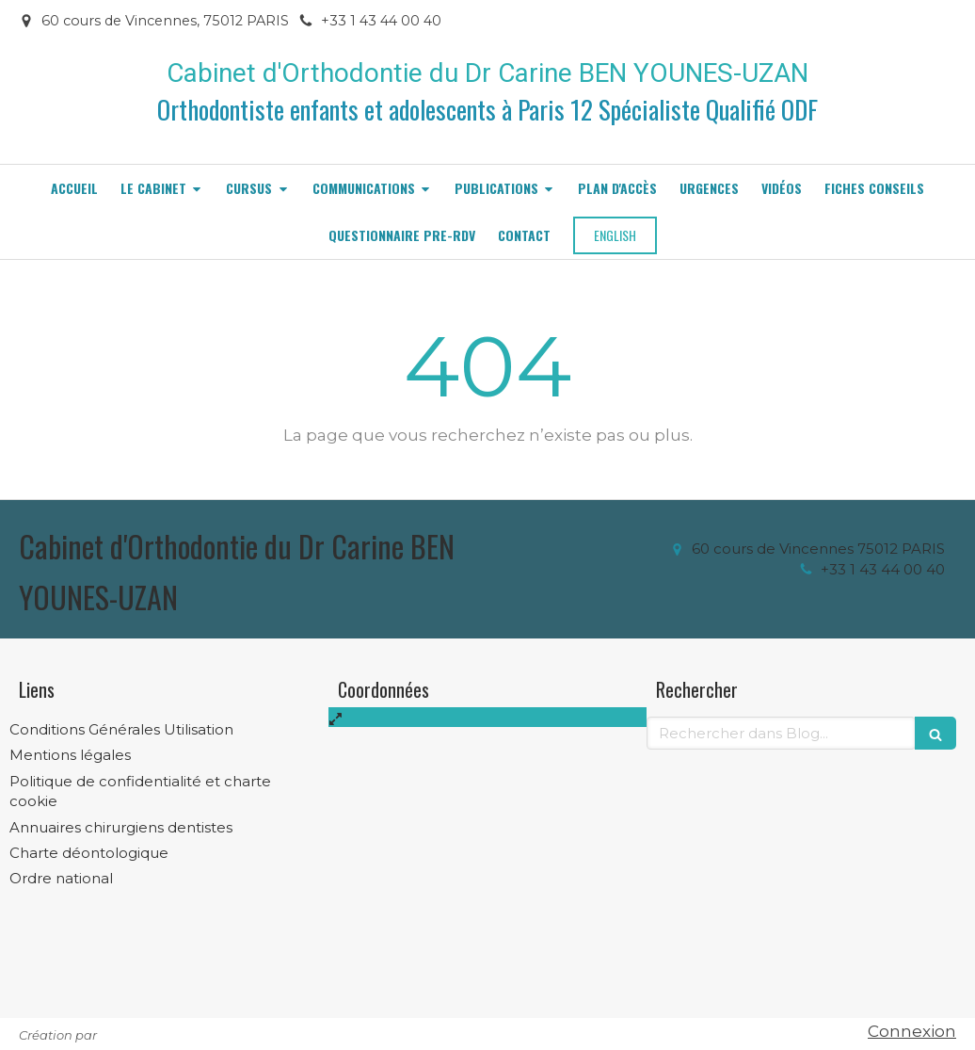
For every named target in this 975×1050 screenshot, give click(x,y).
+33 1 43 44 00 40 (883, 569)
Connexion (912, 1031)
